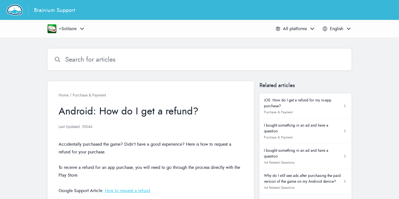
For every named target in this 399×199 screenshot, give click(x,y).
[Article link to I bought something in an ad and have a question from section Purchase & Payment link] (305, 131)
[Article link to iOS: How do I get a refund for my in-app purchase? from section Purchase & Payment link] (305, 106)
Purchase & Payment (89, 95)
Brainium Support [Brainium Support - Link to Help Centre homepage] (54, 10)
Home (64, 95)
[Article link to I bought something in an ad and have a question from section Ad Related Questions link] (305, 156)
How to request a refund (127, 191)
